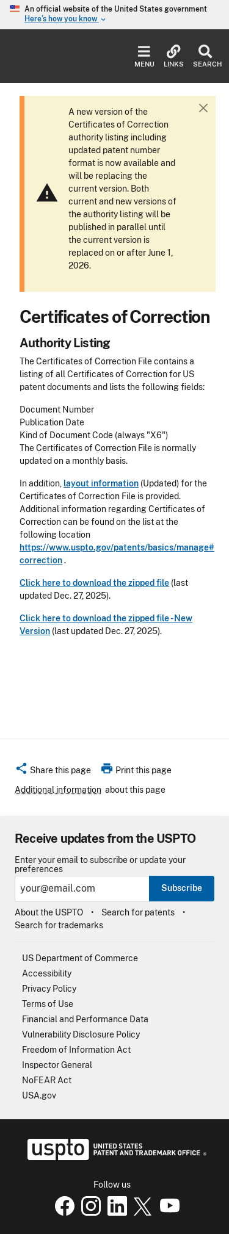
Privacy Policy (49, 989)
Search (205, 56)
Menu (144, 56)
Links (174, 56)
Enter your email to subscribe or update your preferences (100, 865)
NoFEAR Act (46, 1080)
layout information (101, 483)
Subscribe (181, 888)
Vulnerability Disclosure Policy (81, 1034)
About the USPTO (49, 912)
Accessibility (46, 973)
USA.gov (39, 1095)
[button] (53, 772)
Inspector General (57, 1065)
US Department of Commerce (80, 958)
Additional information (58, 790)
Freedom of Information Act (76, 1050)
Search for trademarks (59, 925)
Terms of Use (47, 1004)
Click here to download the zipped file (94, 583)
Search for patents (138, 912)
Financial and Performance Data (85, 1019)
